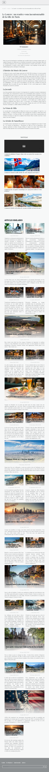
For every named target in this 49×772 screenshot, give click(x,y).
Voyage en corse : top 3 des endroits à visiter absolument (13, 483)
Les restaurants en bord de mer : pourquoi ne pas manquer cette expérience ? (14, 421)
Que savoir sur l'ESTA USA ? (15, 709)
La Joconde (24, 51)
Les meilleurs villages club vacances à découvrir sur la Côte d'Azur (23, 272)
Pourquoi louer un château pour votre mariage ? (12, 608)
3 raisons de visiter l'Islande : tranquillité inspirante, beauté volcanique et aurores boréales (34, 610)
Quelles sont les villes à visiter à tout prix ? (19, 522)
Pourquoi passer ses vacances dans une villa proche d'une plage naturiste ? (13, 546)
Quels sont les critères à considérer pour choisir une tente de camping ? (34, 545)
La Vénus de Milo (24, 53)
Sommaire (24, 47)
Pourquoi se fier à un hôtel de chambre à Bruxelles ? (22, 397)
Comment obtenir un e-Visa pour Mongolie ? (20, 459)
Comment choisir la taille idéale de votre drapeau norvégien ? (22, 172)
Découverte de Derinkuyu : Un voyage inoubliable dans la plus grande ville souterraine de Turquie (35, 296)
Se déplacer (9, 762)
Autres (8, 8)
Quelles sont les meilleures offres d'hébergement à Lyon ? (35, 420)
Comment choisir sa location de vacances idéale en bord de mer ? (23, 208)
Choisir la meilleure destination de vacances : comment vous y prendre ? (14, 671)
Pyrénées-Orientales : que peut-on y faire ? (35, 670)
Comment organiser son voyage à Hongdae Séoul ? (35, 357)
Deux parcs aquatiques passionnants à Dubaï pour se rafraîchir (13, 733)
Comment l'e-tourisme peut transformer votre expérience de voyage (13, 295)
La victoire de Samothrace (24, 55)
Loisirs (3, 762)
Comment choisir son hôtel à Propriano (18, 334)
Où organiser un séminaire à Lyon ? (33, 482)
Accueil (4, 8)
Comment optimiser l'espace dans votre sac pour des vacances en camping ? (22, 154)
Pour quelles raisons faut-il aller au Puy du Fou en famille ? (24, 647)
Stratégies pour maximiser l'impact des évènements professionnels (34, 232)
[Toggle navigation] (4, 2)
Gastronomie (17, 762)
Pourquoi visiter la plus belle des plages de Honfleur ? (23, 584)
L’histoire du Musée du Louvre (24, 49)
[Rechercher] (22, 766)
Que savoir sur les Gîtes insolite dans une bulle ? (13, 357)
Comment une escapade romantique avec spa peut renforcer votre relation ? (23, 190)
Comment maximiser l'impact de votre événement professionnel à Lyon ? (14, 232)
